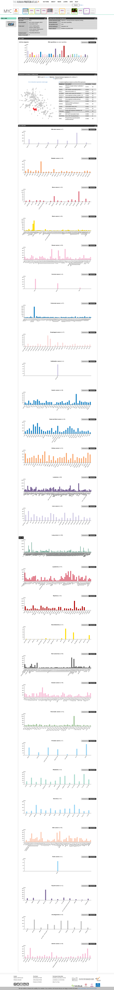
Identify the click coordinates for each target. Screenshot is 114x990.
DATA (71, 2)
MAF (60, 114)
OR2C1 (61, 86)
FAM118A (61, 111)
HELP (76, 2)
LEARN (65, 2)
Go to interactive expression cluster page (37, 82)
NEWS (59, 2)
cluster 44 (47, 77)
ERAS (60, 108)
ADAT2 (60, 97)
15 (59, 82)
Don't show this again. (92, 988)
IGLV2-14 (61, 95)
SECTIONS (46, 2)
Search (76, 5)
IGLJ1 (60, 99)
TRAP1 (61, 89)
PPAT (60, 118)
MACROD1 (61, 116)
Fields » (81, 5)
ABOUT (53, 2)
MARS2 (61, 103)
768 (54, 78)
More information (82, 988)
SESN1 (61, 101)
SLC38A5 (61, 93)
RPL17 (60, 91)
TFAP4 (60, 106)
